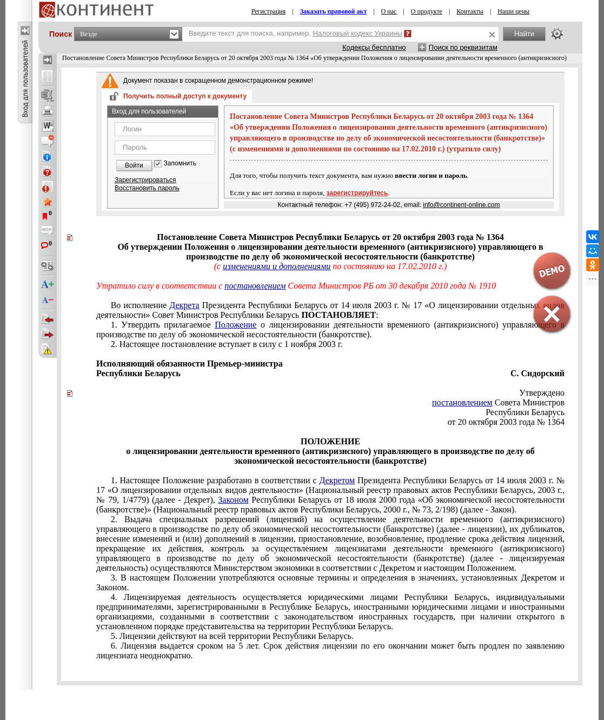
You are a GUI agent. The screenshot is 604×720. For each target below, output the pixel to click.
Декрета (184, 305)
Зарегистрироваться (145, 180)
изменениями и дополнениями (276, 266)
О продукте (426, 11)
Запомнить (180, 163)
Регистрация (268, 11)
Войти (134, 165)
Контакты (469, 11)
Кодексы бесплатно (374, 47)
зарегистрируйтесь (357, 193)
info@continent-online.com (461, 205)
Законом (233, 499)
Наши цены (513, 11)
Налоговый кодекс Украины (358, 33)
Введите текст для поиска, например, (295, 33)
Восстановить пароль (147, 188)
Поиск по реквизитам (463, 47)
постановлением (255, 285)
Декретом (337, 480)
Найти (524, 34)
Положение (235, 324)
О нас (389, 11)
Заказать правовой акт (333, 11)
